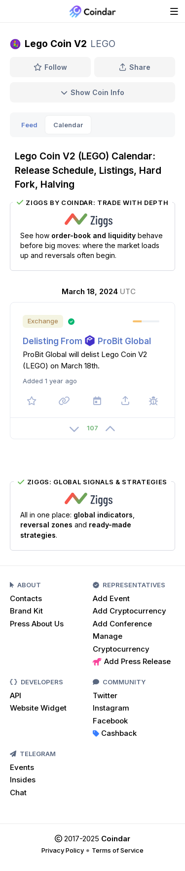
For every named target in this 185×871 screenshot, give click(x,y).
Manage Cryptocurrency (121, 642)
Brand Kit (26, 610)
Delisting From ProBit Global (87, 341)
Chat (18, 792)
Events (22, 767)
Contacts (26, 598)
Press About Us (37, 623)
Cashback (115, 733)
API (15, 695)
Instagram (111, 708)
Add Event (111, 598)
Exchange (43, 321)
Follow (50, 67)
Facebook (110, 720)
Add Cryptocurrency (129, 610)
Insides (23, 779)
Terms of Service (118, 850)
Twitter (105, 695)
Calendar (68, 125)
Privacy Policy (62, 850)
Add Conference (122, 623)
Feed (29, 125)
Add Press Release (132, 661)
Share (134, 67)
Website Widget (38, 708)
